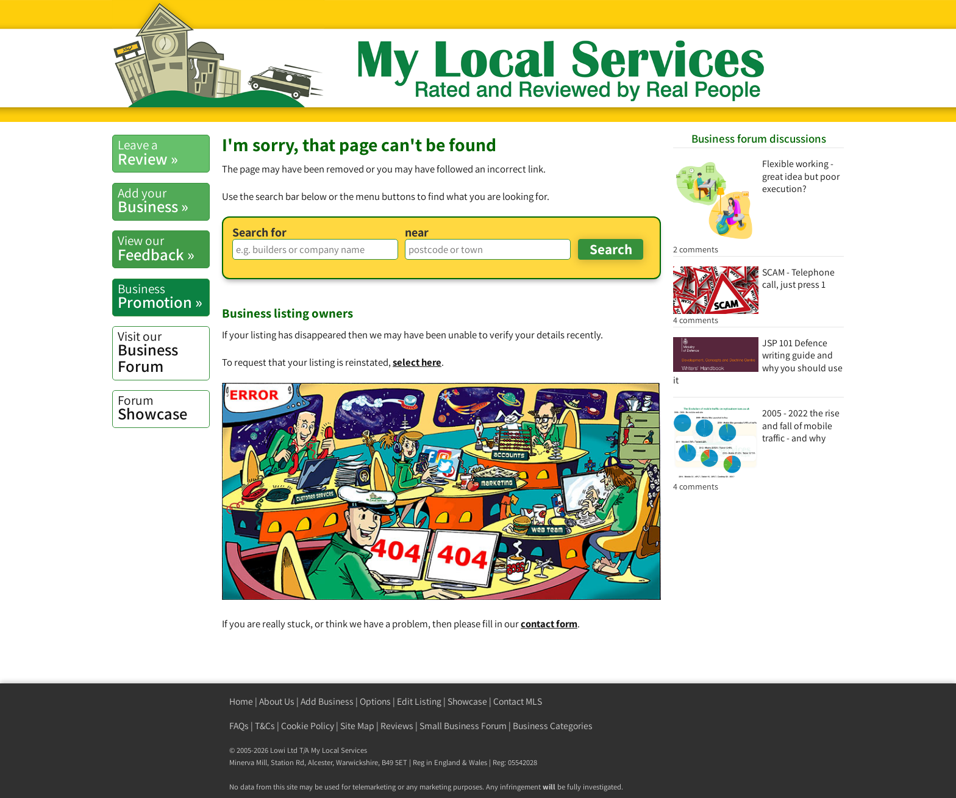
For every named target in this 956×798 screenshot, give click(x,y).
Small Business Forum (463, 726)
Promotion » (163, 296)
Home (241, 701)
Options (375, 701)
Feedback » (163, 248)
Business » (163, 200)
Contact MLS (517, 701)
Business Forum (163, 352)
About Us (276, 701)
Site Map (357, 726)
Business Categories (553, 726)
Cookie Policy (307, 726)
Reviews (396, 726)
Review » (163, 152)
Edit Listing (419, 701)
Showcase (163, 407)
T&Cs (265, 726)
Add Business (327, 701)
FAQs (239, 726)
